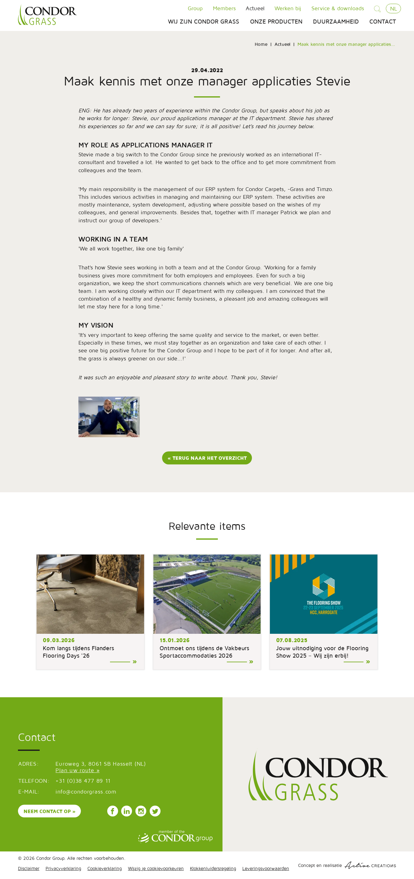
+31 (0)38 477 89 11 (83, 780)
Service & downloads (337, 8)
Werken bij (288, 8)
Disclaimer (28, 868)
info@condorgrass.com (85, 791)
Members (224, 8)
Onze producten (276, 21)
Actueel (255, 8)
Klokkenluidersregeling (213, 868)
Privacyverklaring (63, 868)
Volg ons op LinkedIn (127, 811)
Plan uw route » (77, 770)
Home (261, 44)
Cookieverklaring (104, 868)
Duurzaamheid (336, 21)
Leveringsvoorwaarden (265, 868)
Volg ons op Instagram (141, 811)
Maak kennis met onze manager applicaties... (346, 44)
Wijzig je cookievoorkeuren (156, 868)
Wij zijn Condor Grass (203, 21)
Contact (382, 21)
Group (195, 8)
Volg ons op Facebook (112, 811)
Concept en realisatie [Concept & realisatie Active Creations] (347, 865)
